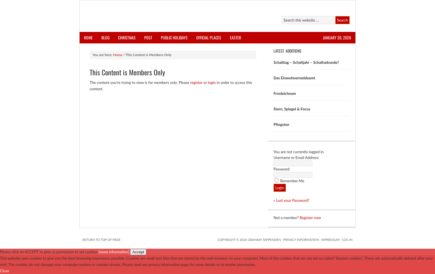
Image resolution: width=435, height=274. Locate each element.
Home (88, 38)
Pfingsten (281, 124)
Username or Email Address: (296, 157)
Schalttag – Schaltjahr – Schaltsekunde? (306, 62)
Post (148, 38)
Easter (235, 38)
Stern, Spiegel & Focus (292, 109)
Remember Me (292, 181)
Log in (347, 240)
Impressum (331, 240)
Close (4, 271)
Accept (138, 252)
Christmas (127, 38)
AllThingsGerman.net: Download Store (146, 16)
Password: (282, 169)
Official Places (208, 38)
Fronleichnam (285, 93)
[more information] (114, 252)
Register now (310, 217)
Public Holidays (174, 38)
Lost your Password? (292, 200)
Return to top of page (101, 240)
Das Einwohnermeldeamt (294, 78)
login (212, 82)
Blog (105, 38)
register (196, 82)
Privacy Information (301, 240)
